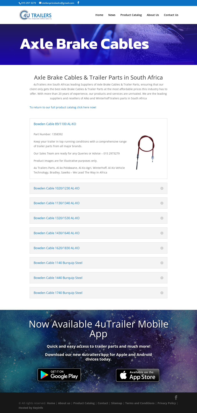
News (111, 15)
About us (64, 403)
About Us (153, 15)
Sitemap (116, 403)
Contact (103, 403)
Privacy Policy (167, 403)
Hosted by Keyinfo (31, 408)
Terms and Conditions (139, 403)
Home (99, 15)
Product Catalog (131, 15)
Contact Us (171, 15)
